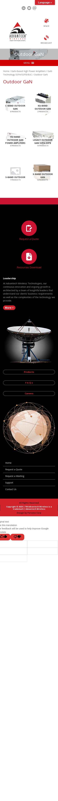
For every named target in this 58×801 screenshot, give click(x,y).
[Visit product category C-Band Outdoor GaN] (15, 103)
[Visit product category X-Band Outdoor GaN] (43, 172)
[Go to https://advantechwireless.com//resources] (29, 259)
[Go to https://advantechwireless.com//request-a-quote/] (29, 231)
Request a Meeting (14, 476)
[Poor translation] (17, 537)
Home (6, 71)
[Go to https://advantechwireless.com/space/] (46, 23)
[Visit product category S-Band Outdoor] (15, 172)
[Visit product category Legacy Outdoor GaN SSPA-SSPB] (43, 138)
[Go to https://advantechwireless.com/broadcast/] (46, 40)
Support (9, 482)
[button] (27, 63)
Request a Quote (13, 469)
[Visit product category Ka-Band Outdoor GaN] (43, 103)
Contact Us (10, 489)
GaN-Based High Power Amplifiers (28, 71)
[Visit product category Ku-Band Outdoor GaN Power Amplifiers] (15, 138)
